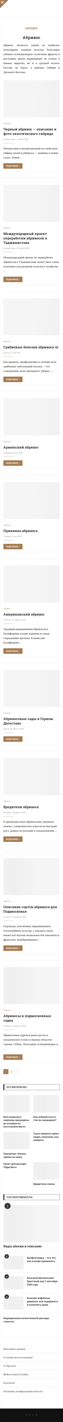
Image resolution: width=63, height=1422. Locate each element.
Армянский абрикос (21, 447)
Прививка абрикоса (20, 531)
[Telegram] (33, 1415)
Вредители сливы (44, 1183)
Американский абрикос (24, 614)
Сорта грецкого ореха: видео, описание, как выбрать (46, 1137)
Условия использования (18, 1357)
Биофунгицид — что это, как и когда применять (41, 1259)
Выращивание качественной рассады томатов (26, 1320)
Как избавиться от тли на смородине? (44, 1118)
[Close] (4, 4)
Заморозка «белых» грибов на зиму (15, 1155)
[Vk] (26, 1415)
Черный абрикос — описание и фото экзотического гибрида (29, 131)
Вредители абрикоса (21, 807)
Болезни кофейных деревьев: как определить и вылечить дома (42, 1301)
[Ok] (36, 1415)
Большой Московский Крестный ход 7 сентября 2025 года (42, 1281)
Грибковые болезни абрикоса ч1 (30, 347)
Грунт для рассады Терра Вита (14, 1165)
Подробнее (13, 166)
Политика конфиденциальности (22, 1391)
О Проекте (9, 1365)
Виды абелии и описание (22, 1246)
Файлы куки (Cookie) (15, 1374)
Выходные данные (14, 1348)
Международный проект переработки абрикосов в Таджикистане (25, 238)
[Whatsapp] (29, 1415)
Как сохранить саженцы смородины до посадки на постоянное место (16, 1121)
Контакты (9, 1382)
